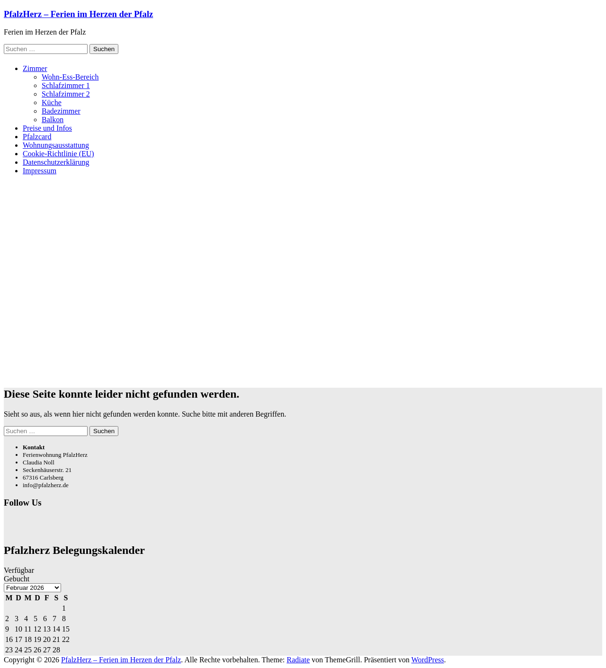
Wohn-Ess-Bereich (70, 77)
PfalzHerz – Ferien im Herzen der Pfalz (78, 14)
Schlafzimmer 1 (66, 85)
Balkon (52, 120)
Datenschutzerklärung (56, 162)
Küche (52, 102)
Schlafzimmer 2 (66, 94)
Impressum (39, 171)
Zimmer (35, 68)
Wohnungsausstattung (56, 145)
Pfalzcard (37, 137)
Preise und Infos (47, 128)
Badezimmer (61, 111)
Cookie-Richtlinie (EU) (58, 154)
